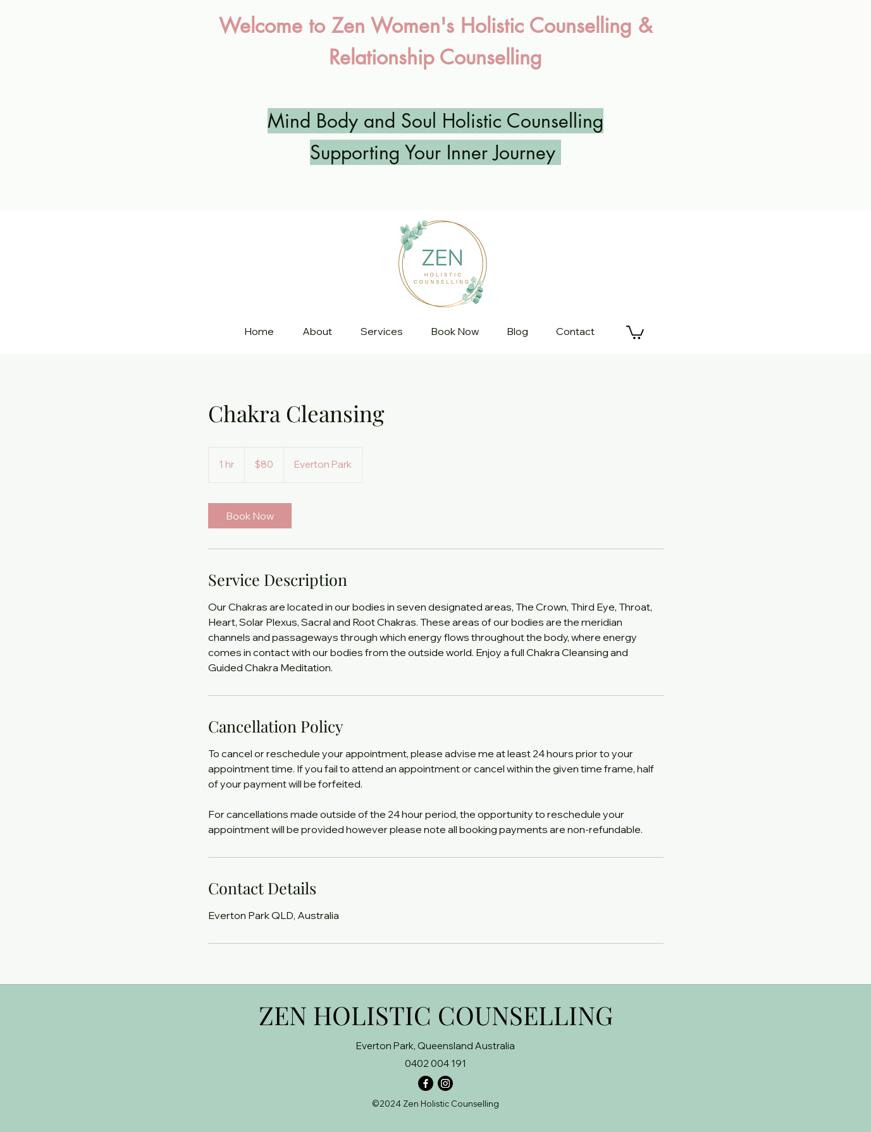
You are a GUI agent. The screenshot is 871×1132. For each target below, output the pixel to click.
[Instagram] (445, 1083)
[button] (635, 331)
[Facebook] (425, 1083)
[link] (250, 515)
